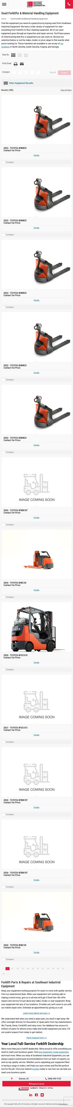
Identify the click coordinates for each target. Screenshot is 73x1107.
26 (38, 969)
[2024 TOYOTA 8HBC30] (37, 554)
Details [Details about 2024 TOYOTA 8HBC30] (36, 590)
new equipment (45, 1052)
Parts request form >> (36, 1038)
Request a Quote (36, 1084)
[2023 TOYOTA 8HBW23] (37, 120)
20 (7, 969)
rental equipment (61, 1052)
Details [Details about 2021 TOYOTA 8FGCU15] (36, 735)
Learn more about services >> (36, 1013)
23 (23, 969)
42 (3, 974)
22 (18, 969)
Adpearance (62, 1104)
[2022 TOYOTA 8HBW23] (37, 337)
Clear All (53, 72)
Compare (64, 73)
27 (43, 969)
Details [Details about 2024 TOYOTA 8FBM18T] (36, 518)
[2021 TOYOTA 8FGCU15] (37, 699)
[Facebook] (36, 1095)
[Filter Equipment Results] (36, 82)
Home (3, 19)
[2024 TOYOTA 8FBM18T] (37, 482)
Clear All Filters (66, 90)
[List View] (20, 55)
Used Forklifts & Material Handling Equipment (29, 19)
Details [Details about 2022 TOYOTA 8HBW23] (36, 373)
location (35, 1069)
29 (53, 969)
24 (28, 969)
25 (33, 969)
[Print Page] (16, 64)
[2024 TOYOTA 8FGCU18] (37, 627)
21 (12, 969)
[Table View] (26, 55)
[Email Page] (22, 64)
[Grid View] (13, 55)
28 (48, 969)
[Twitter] (42, 1095)
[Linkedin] (30, 1095)
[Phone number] (69, 4)
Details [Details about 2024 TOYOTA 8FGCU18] (36, 662)
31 (63, 969)
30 (58, 969)
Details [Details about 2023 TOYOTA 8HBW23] (36, 155)
